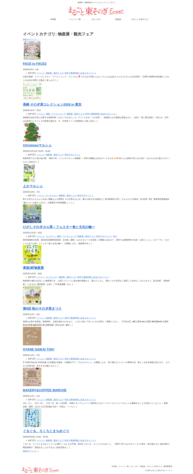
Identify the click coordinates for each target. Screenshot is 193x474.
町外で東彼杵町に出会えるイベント (80, 73)
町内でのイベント (72, 155)
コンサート (51, 236)
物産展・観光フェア (55, 73)
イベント (41, 73)
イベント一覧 (118, 466)
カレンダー (130, 466)
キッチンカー (52, 195)
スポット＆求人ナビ (152, 466)
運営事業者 (167, 466)
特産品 (139, 466)
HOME (107, 466)
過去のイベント (31, 39)
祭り (115, 236)
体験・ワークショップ (56, 114)
